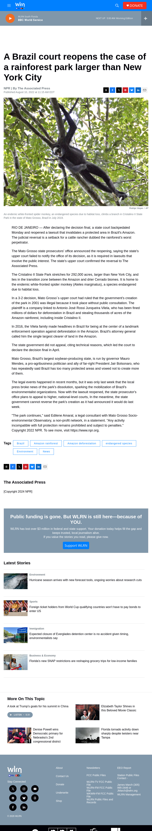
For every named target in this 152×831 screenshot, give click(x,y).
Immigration (36, 628)
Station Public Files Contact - (128, 777)
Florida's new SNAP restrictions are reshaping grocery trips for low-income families (83, 661)
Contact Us (62, 776)
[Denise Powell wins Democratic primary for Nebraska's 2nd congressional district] (19, 735)
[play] (10, 18)
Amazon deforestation (81, 443)
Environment (25, 451)
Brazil (20, 443)
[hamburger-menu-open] (9, 5)
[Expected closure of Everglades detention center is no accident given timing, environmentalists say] (16, 635)
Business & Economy (42, 655)
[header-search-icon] (117, 5)
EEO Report (124, 768)
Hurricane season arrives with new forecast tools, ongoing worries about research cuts (85, 580)
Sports (33, 601)
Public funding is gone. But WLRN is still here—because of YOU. (76, 519)
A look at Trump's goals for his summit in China (37, 706)
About (59, 768)
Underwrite (62, 792)
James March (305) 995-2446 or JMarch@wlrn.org (128, 787)
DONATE (136, 6)
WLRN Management (129, 794)
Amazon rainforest (46, 443)
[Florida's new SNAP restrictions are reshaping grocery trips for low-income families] (16, 662)
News (46, 451)
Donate (60, 784)
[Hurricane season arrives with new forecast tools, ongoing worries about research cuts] (16, 581)
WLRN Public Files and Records (100, 801)
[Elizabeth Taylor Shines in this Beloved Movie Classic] (87, 712)
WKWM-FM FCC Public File (100, 795)
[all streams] (146, 18)
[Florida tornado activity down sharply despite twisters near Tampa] (87, 735)
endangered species (119, 443)
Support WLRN (76, 545)
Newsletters (93, 768)
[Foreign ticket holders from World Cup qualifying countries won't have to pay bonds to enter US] (16, 608)
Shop (59, 801)
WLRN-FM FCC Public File (99, 789)
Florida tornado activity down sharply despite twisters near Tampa (120, 733)
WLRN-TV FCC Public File (99, 783)
